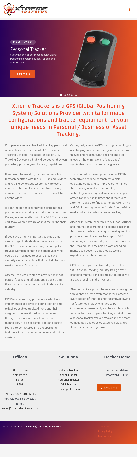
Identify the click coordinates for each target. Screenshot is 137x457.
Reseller (105, 426)
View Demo (108, 387)
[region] (68, 58)
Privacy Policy (105, 431)
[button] (61, 95)
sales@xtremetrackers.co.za (20, 408)
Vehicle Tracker (68, 370)
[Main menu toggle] (130, 9)
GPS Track (67, 384)
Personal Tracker (68, 379)
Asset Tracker (68, 375)
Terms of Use (105, 436)
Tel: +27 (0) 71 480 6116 (20, 394)
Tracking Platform (68, 389)
